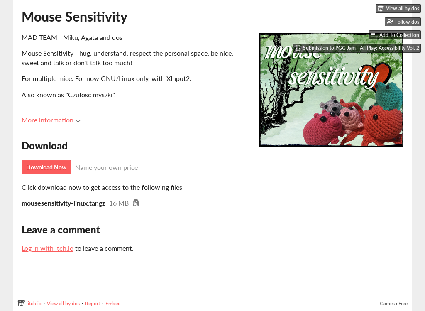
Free (403, 303)
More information (51, 120)
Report (92, 303)
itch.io (35, 303)
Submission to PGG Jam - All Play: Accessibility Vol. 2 (357, 48)
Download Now (46, 167)
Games (387, 303)
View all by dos (63, 303)
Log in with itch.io (47, 248)
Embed (113, 303)
